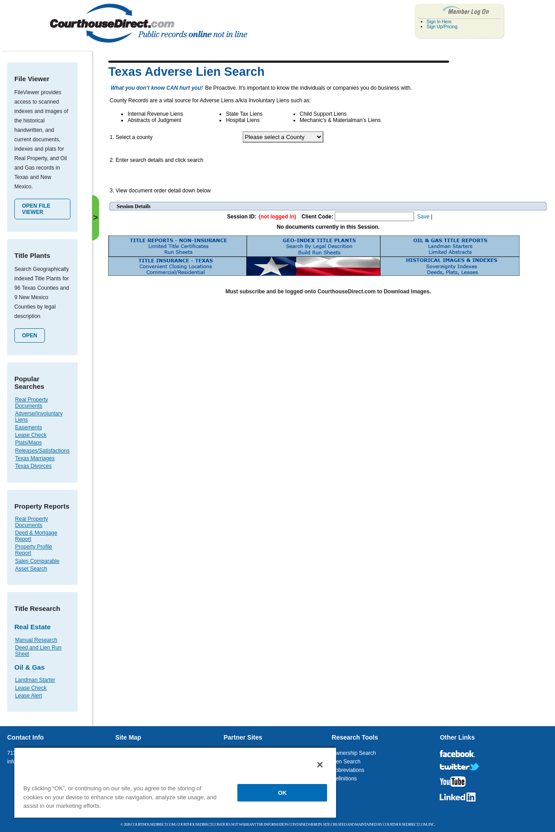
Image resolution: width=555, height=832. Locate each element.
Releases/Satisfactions (42, 451)
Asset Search (31, 569)
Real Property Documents (31, 402)
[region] (175, 782)
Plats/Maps (28, 443)
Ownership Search (354, 753)
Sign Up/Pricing (442, 26)
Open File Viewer (36, 209)
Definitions (344, 778)
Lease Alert (28, 696)
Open (29, 335)
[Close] (320, 765)
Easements (28, 427)
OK (282, 792)
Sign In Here (439, 21)
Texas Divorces (33, 466)
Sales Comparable (37, 561)
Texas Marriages (35, 458)
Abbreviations (348, 770)
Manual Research (36, 640)
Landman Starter (35, 680)
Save (423, 216)
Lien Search (346, 761)
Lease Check (31, 435)
